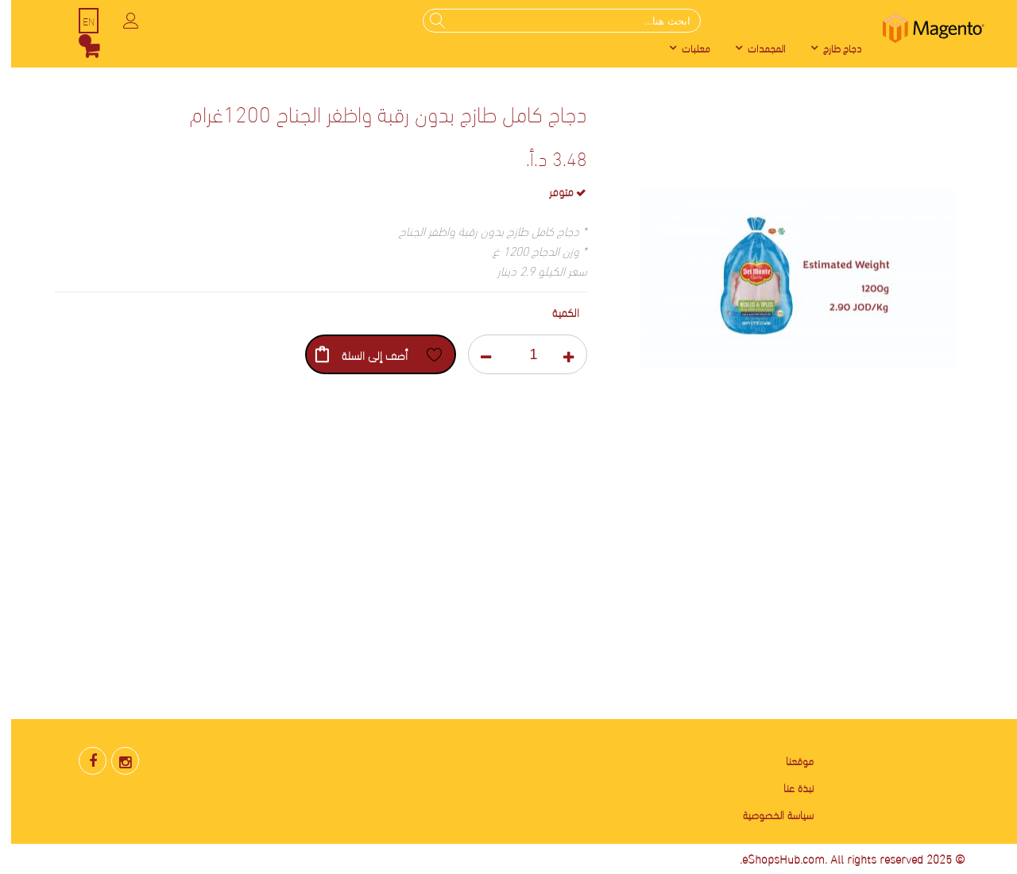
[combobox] (551, 21)
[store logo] (922, 28)
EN (77, 20)
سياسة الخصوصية (767, 814)
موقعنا (788, 760)
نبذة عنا (787, 787)
